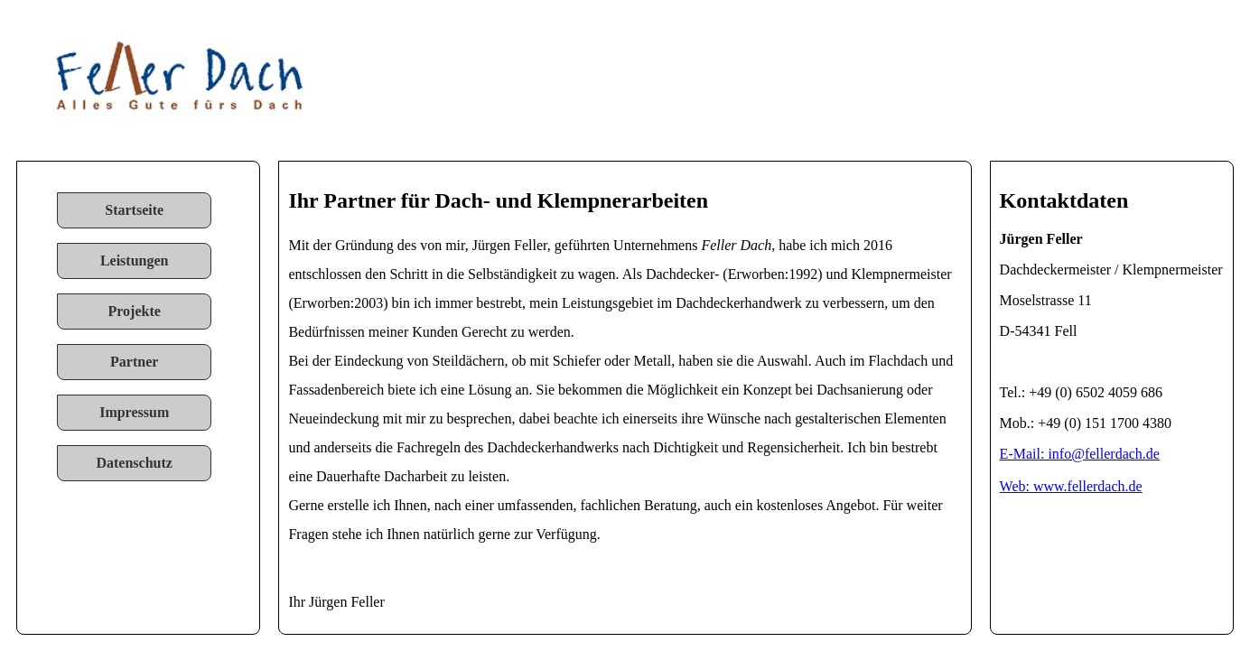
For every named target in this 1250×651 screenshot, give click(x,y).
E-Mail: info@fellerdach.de (1080, 453)
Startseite (134, 210)
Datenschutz (134, 462)
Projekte (134, 311)
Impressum (134, 412)
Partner (134, 361)
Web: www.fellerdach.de (1071, 486)
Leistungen (134, 260)
